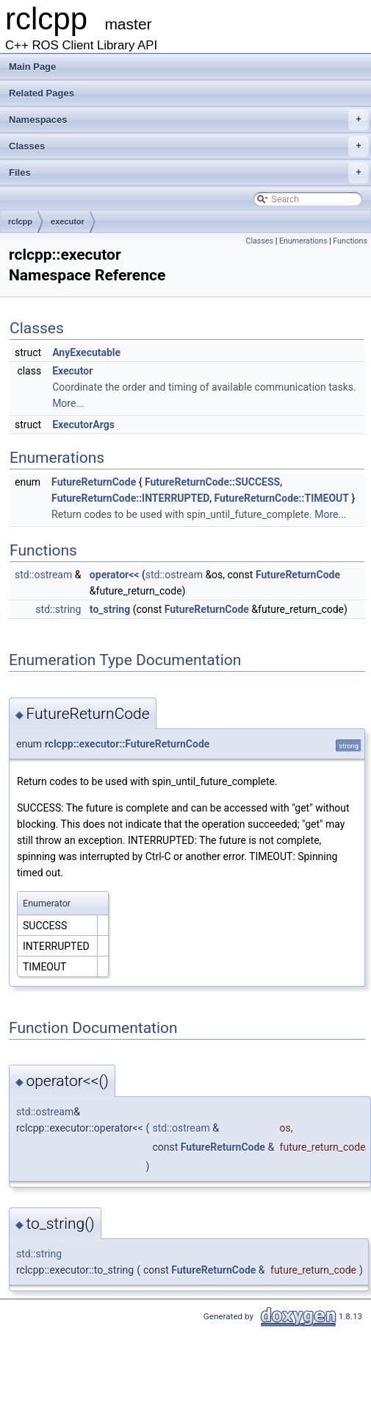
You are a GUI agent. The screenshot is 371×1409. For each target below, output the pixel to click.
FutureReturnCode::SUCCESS (212, 482)
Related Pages (41, 93)
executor (67, 221)
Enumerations (303, 241)
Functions (350, 241)
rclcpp (20, 221)
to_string (110, 609)
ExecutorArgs (83, 424)
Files (189, 173)
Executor (72, 371)
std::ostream (43, 575)
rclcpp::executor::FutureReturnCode (127, 744)
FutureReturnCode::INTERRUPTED (130, 498)
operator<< (115, 575)
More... (68, 403)
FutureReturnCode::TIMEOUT (282, 498)
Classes (189, 146)
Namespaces (189, 120)
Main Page (32, 66)
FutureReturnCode (93, 482)
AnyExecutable (86, 352)
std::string (58, 609)
